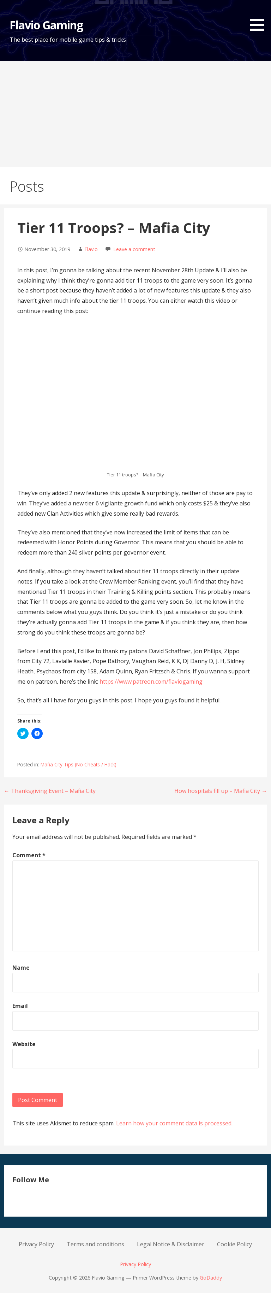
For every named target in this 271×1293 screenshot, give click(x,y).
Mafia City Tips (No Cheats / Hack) (78, 764)
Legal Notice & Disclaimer (170, 1244)
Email (20, 1006)
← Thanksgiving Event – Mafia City (50, 791)
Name (21, 968)
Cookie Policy (234, 1244)
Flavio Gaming (46, 25)
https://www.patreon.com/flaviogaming (151, 681)
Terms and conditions (95, 1244)
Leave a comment (134, 249)
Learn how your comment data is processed (173, 1123)
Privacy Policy (36, 1244)
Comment (29, 855)
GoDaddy (211, 1277)
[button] (259, 17)
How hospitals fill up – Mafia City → (220, 791)
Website (24, 1044)
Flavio (91, 249)
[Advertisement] (135, 114)
